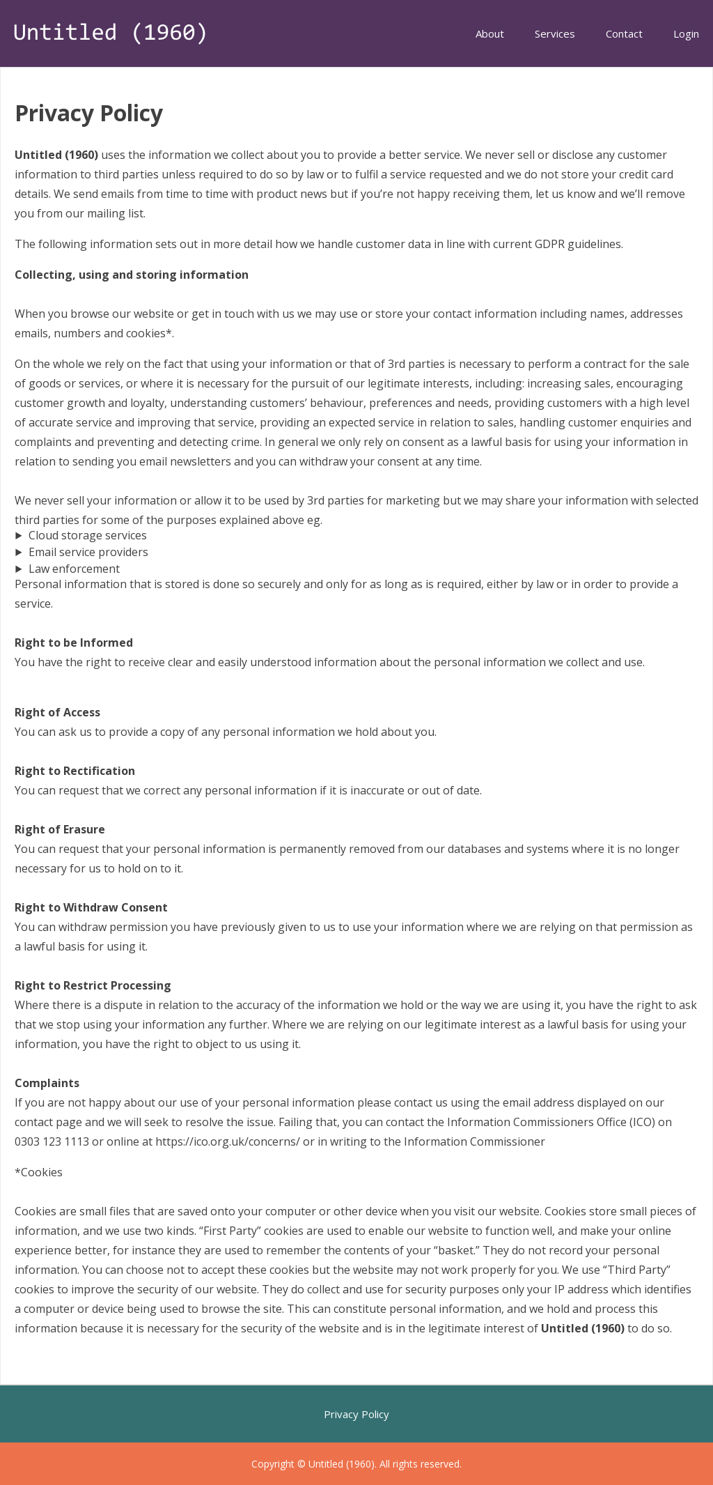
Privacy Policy (356, 1414)
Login (686, 33)
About (490, 33)
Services (555, 33)
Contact (624, 33)
